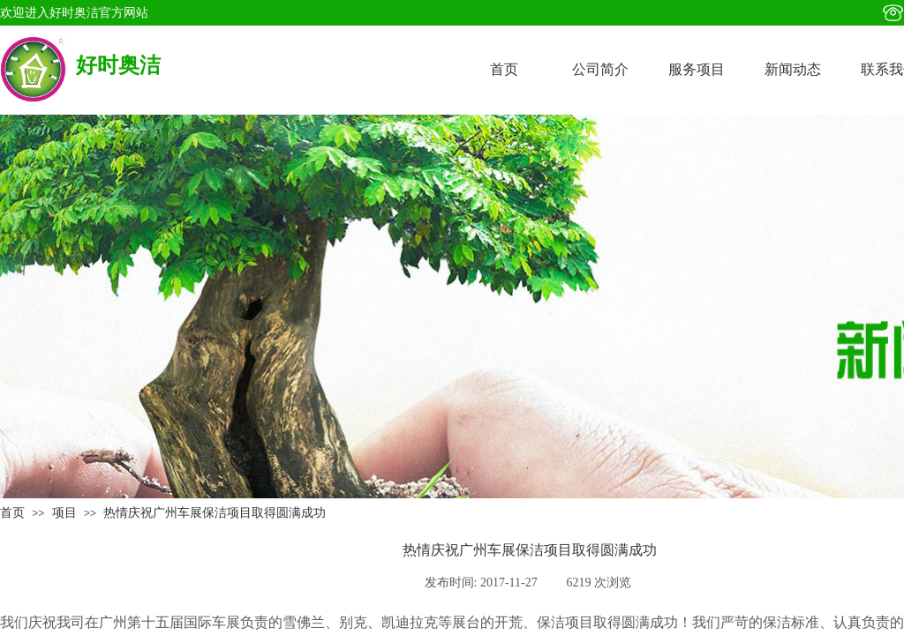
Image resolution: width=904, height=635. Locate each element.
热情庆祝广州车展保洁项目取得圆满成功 (214, 512)
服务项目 (696, 69)
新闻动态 (793, 69)
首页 (504, 69)
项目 (64, 512)
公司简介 (600, 69)
